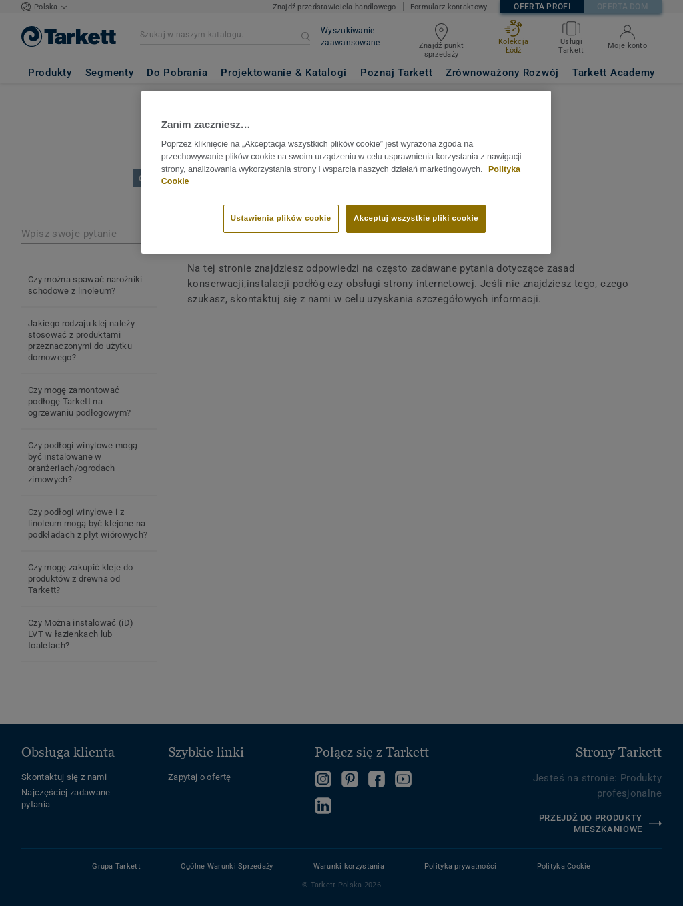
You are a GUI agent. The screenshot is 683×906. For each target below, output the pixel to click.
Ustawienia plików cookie (281, 218)
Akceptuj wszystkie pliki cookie (416, 218)
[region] (346, 172)
